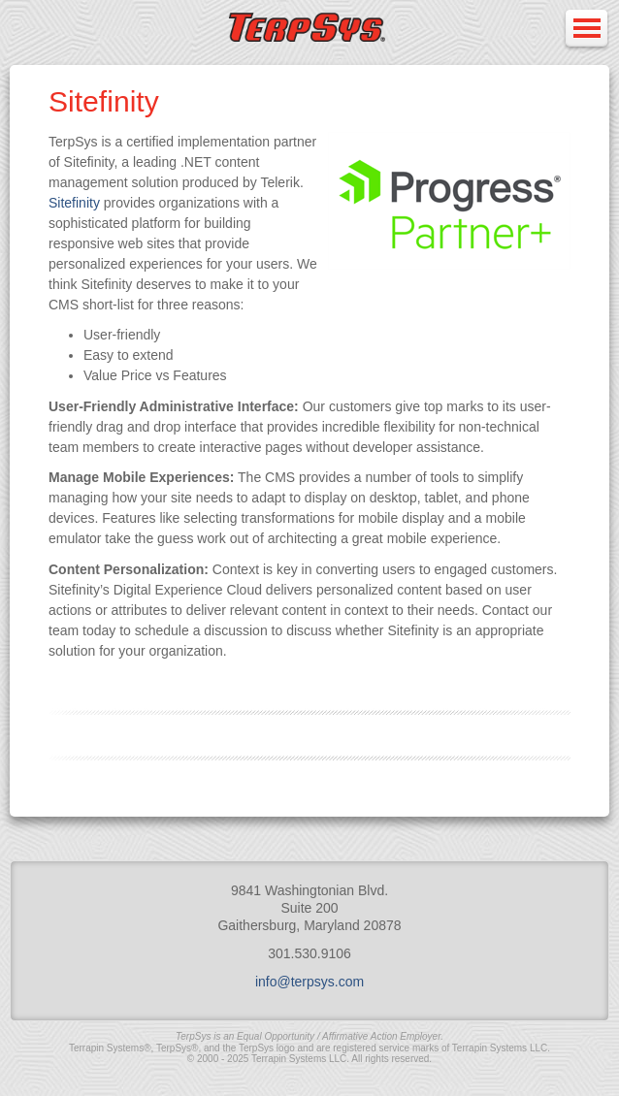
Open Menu (586, 29)
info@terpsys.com (309, 981)
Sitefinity (74, 202)
